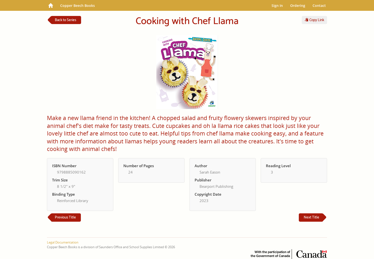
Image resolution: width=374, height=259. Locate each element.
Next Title (311, 217)
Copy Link (314, 20)
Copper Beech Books (77, 5)
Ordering (297, 5)
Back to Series (65, 20)
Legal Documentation (62, 242)
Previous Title (65, 217)
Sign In (277, 5)
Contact (319, 5)
